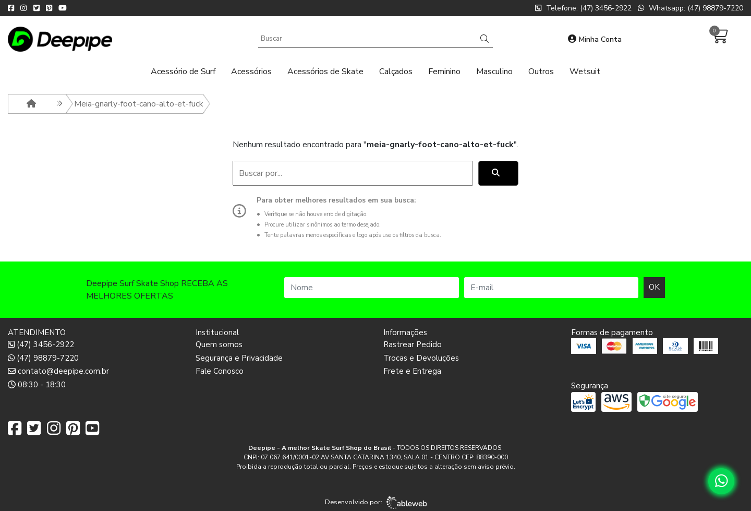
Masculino (494, 71)
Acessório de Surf (183, 71)
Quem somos (219, 344)
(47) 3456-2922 (41, 344)
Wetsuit (585, 71)
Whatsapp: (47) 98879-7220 (690, 8)
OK (654, 287)
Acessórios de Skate (325, 71)
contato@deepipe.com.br (58, 371)
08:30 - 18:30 (37, 384)
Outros (541, 71)
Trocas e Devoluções (421, 358)
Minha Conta (595, 39)
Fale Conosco (220, 371)
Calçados (396, 71)
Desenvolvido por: (376, 502)
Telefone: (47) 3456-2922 (583, 8)
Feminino (444, 71)
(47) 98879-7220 (43, 358)
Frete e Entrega (412, 371)
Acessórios (251, 71)
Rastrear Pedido (412, 344)
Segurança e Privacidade (239, 358)
